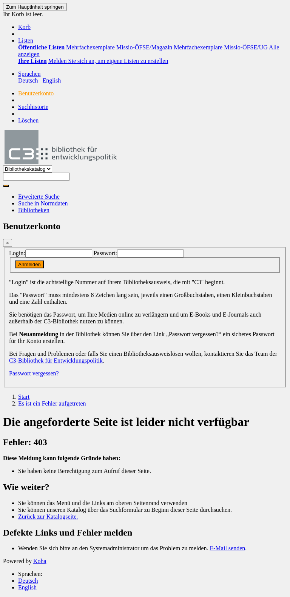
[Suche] (6, 186)
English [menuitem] (51, 80)
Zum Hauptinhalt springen (35, 7)
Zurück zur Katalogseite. (48, 516)
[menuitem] (41, 47)
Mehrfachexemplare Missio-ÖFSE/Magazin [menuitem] (119, 47)
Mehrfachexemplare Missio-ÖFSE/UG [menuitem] (220, 47)
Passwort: (105, 253)
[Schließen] (7, 243)
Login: (17, 253)
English (27, 587)
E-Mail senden (227, 548)
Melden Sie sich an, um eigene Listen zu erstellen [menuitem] (108, 61)
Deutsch (28, 580)
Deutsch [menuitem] (30, 80)
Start (23, 396)
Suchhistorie (33, 107)
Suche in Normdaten (43, 203)
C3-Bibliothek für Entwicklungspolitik (56, 360)
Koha (39, 561)
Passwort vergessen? (34, 373)
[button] (24, 27)
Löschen (28, 120)
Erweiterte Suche (39, 196)
